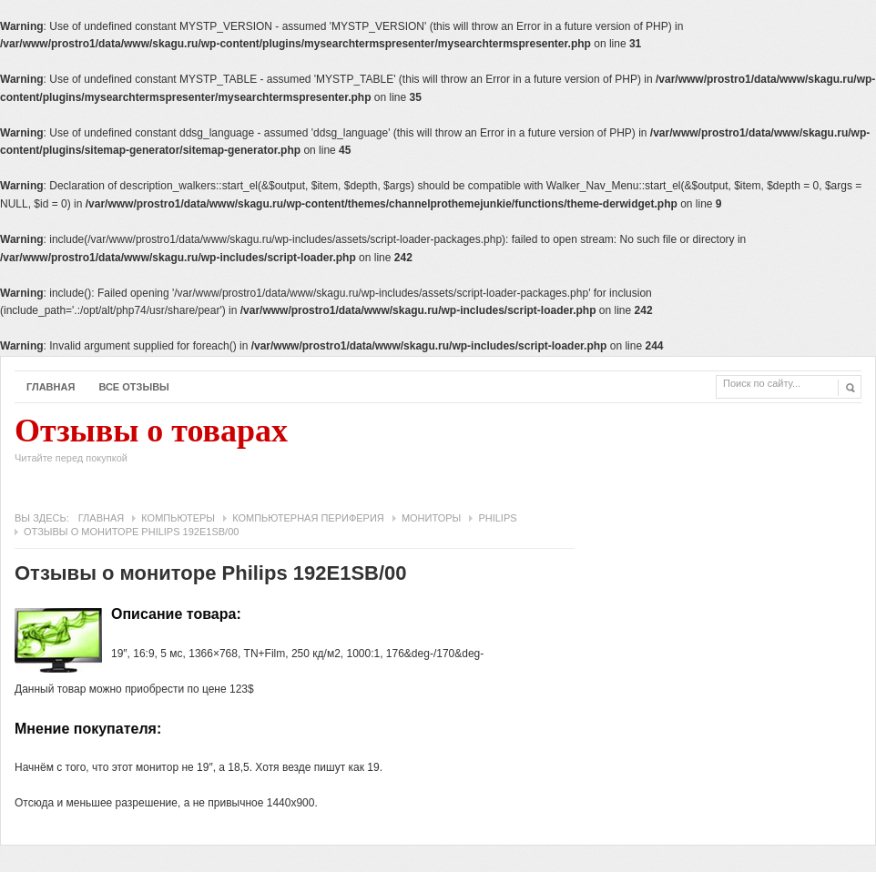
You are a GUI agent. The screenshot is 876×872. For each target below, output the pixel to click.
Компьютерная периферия (308, 517)
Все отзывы (133, 386)
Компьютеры (178, 517)
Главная (50, 386)
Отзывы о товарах (151, 444)
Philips (497, 517)
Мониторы (431, 517)
